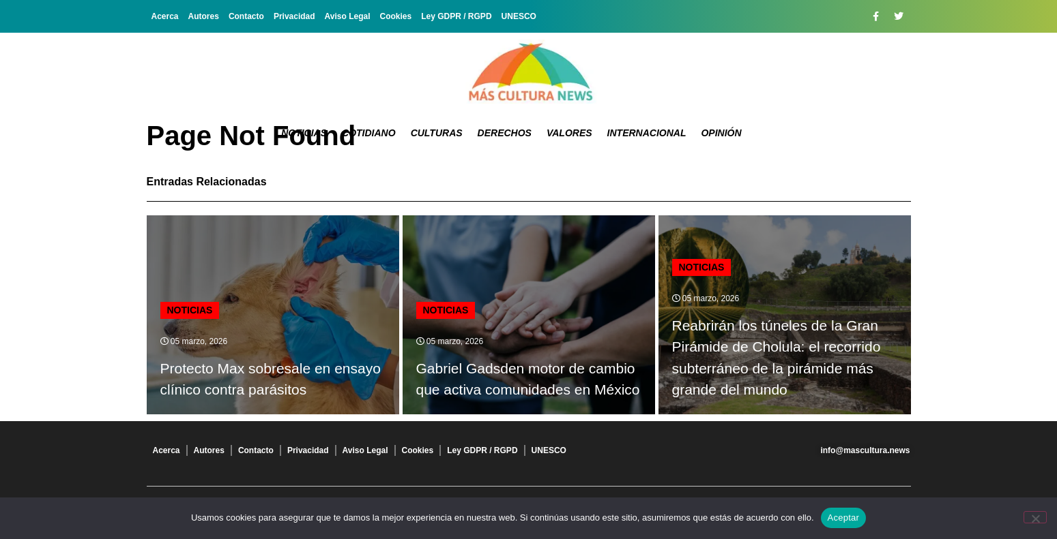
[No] (1035, 517)
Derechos (505, 132)
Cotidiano (369, 132)
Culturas (437, 132)
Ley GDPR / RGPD (456, 16)
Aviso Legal (348, 16)
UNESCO (519, 16)
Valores (569, 132)
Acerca (165, 16)
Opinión (721, 132)
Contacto (246, 16)
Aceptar (844, 517)
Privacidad (294, 16)
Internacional (646, 132)
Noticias (304, 132)
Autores (203, 16)
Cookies (396, 16)
